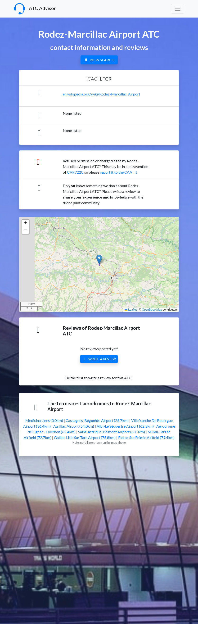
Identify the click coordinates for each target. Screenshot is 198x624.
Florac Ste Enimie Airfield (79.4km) (146, 437)
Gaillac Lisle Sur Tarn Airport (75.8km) (85, 437)
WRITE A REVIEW (99, 359)
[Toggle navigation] (177, 9)
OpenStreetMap (152, 309)
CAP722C (75, 172)
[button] (99, 259)
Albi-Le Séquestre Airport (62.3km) (125, 426)
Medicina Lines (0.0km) (44, 420)
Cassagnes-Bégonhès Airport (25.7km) (97, 420)
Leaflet (131, 309)
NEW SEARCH (99, 60)
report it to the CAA (119, 172)
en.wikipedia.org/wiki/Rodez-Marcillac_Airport (101, 94)
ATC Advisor (35, 8)
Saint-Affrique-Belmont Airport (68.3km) (111, 432)
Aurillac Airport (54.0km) (73, 426)
